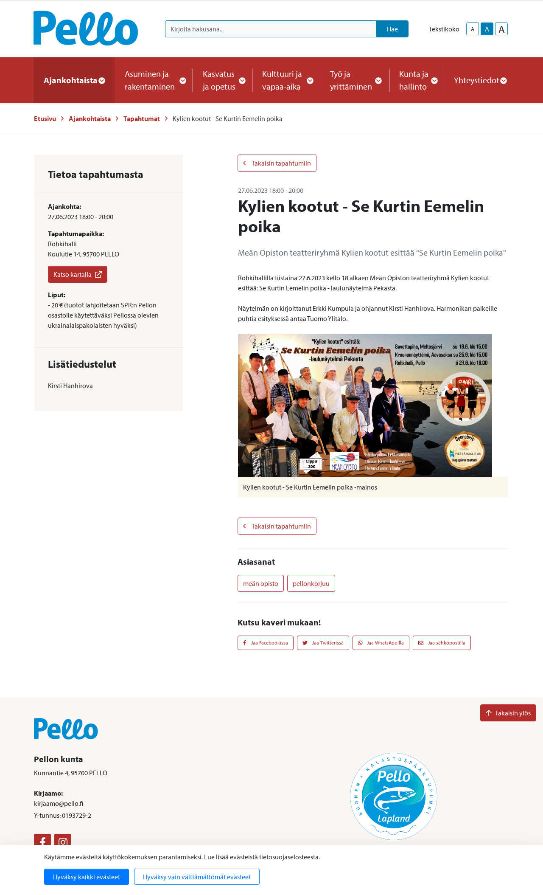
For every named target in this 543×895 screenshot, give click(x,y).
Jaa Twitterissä (323, 642)
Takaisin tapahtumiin (277, 163)
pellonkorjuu (311, 583)
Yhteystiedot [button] (480, 80)
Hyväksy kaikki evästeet (86, 876)
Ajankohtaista (90, 118)
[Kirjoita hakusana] (271, 28)
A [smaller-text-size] (472, 28)
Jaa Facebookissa (265, 642)
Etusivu (45, 118)
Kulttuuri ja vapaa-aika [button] (286, 80)
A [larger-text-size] (501, 29)
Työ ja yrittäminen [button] (354, 80)
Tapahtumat (141, 118)
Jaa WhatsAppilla (381, 642)
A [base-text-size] (487, 29)
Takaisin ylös (508, 713)
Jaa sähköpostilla (441, 642)
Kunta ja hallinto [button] (416, 80)
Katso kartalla (77, 274)
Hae (392, 29)
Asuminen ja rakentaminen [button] (153, 80)
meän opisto (260, 583)
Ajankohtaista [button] (74, 80)
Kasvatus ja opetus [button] (222, 80)
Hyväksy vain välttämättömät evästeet (197, 876)
